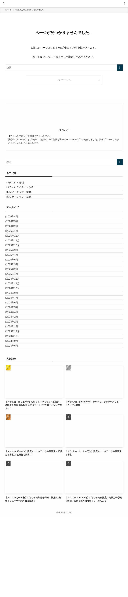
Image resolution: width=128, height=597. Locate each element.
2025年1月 (15, 315)
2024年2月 (15, 388)
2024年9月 (15, 344)
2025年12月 (15, 257)
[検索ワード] (64, 67)
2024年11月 (15, 330)
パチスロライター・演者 (23, 191)
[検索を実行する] (120, 67)
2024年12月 (15, 322)
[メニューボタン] (3, 3)
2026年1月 (15, 249)
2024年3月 (15, 381)
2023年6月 (15, 425)
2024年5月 (15, 366)
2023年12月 (15, 403)
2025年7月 (15, 286)
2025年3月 (15, 301)
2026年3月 (15, 235)
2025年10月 (15, 271)
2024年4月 (15, 374)
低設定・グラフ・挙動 (21, 198)
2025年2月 (15, 308)
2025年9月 (15, 279)
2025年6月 (15, 293)
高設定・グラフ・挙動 (21, 205)
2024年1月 (15, 395)
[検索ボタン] (124, 3)
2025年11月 (15, 264)
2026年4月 (15, 228)
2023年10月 (15, 410)
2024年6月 (15, 359)
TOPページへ (63, 80)
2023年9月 (15, 417)
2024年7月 (15, 352)
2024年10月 (15, 337)
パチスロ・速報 (18, 183)
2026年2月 (15, 242)
